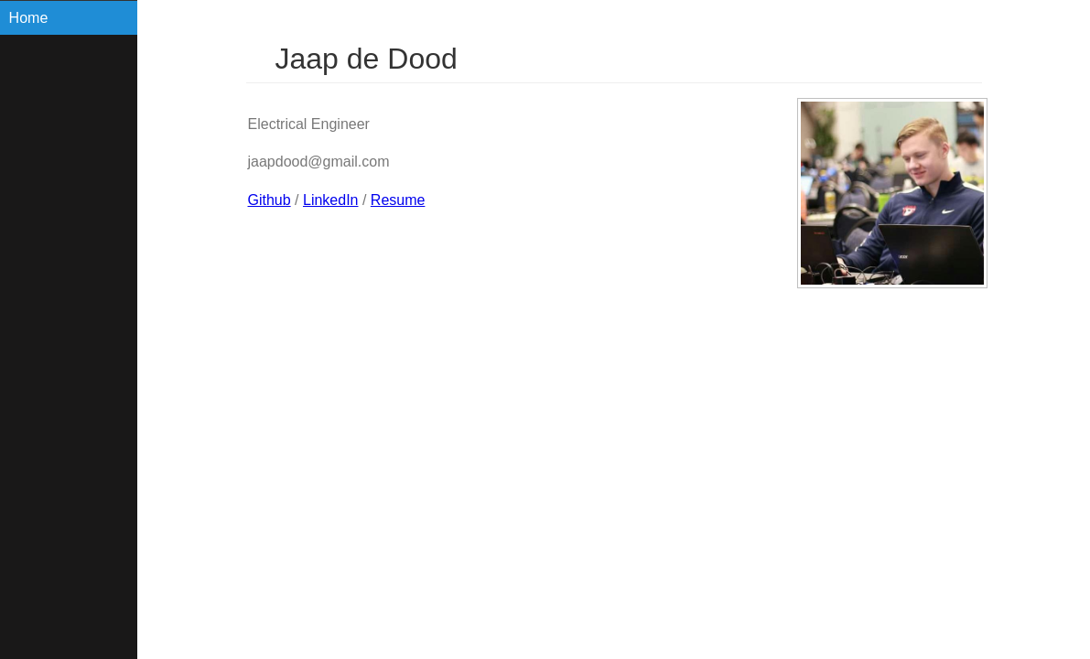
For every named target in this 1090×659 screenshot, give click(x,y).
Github (269, 200)
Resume (398, 200)
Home (29, 18)
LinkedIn (331, 200)
